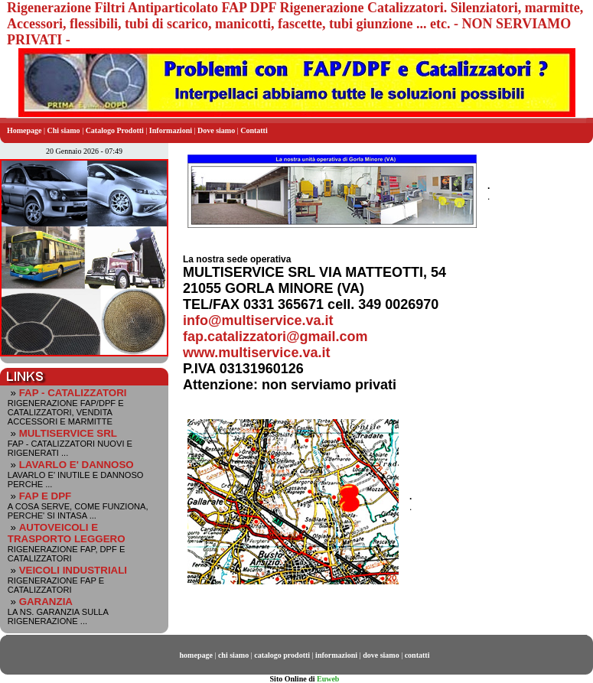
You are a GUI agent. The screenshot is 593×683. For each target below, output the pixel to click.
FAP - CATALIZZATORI (73, 392)
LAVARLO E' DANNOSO (76, 464)
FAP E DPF (45, 496)
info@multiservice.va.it (258, 320)
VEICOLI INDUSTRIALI (73, 570)
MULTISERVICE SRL (68, 433)
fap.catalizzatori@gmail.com (275, 336)
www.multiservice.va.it (256, 352)
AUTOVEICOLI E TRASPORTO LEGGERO (66, 533)
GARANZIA (46, 601)
